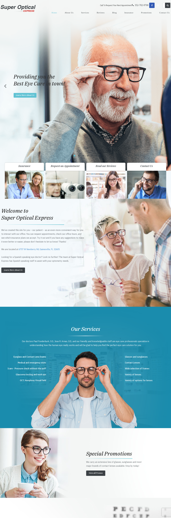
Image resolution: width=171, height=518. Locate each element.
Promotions (146, 13)
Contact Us (164, 13)
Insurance (128, 13)
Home (54, 13)
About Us (69, 13)
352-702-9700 (58, 465)
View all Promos (96, 305)
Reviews (101, 13)
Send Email (56, 475)
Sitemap (60, 513)
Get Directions (59, 460)
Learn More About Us (13, 102)
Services (85, 13)
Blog (114, 13)
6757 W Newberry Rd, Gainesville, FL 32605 (39, 81)
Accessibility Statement (48, 513)
